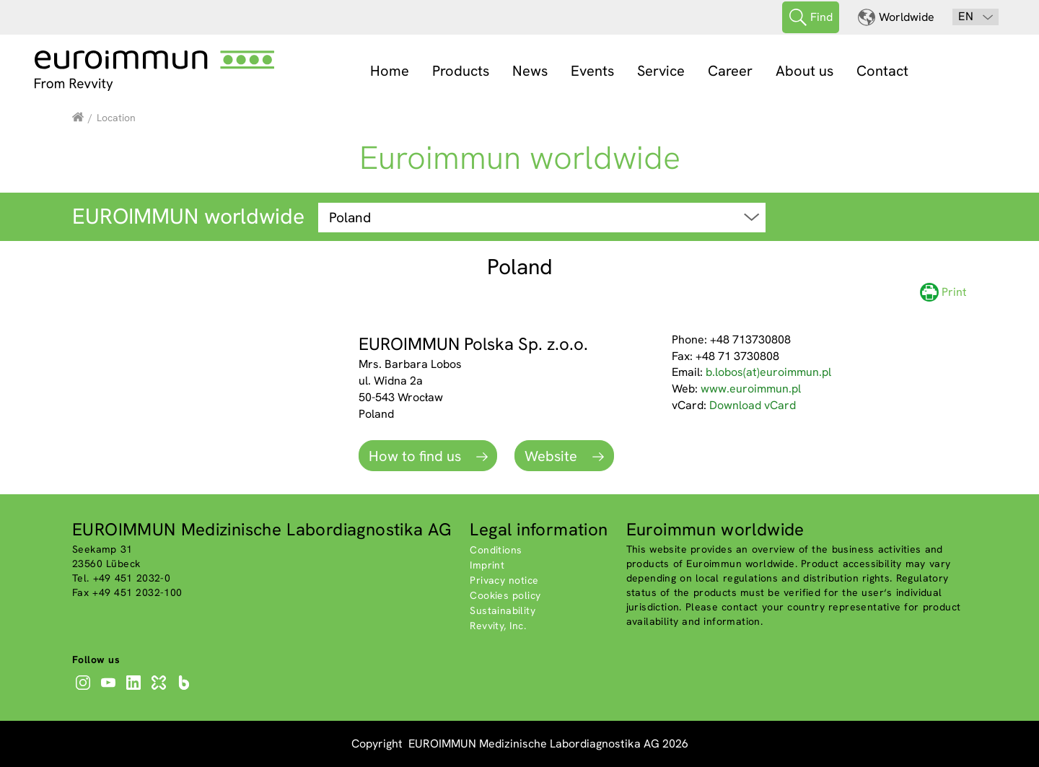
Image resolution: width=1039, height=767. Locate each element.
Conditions (496, 549)
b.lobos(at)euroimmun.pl (768, 372)
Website (553, 456)
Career (730, 70)
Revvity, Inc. (498, 625)
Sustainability (502, 610)
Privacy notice (504, 580)
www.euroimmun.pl (751, 388)
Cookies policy (505, 595)
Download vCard (752, 405)
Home (389, 70)
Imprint (487, 564)
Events (592, 70)
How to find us (417, 456)
